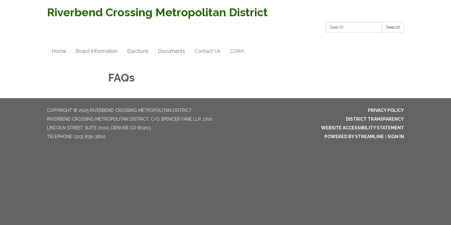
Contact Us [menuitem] (207, 51)
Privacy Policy (386, 110)
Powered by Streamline (354, 136)
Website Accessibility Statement (362, 127)
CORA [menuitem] (237, 51)
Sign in (395, 136)
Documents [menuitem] (171, 51)
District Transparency (375, 119)
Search (393, 27)
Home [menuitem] (59, 51)
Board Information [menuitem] (96, 51)
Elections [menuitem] (137, 51)
